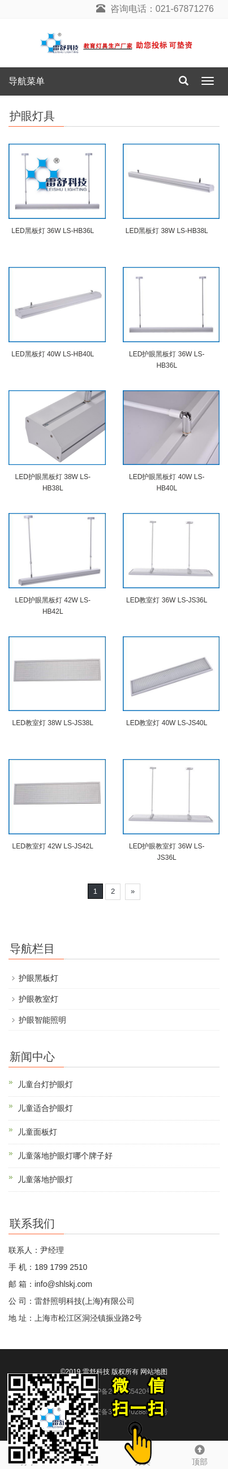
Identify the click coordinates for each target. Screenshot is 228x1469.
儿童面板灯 (37, 1131)
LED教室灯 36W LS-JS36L (166, 600)
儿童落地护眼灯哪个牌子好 (65, 1155)
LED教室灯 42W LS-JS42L (52, 846)
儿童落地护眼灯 (45, 1179)
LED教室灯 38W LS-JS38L (52, 723)
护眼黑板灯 (38, 978)
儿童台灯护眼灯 (45, 1084)
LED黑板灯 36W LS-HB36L (52, 231)
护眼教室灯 (38, 998)
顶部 (199, 1453)
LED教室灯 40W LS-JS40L (166, 723)
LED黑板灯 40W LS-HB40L (52, 354)
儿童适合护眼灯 (45, 1108)
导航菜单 (26, 81)
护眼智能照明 (42, 1019)
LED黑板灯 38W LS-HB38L (167, 231)
